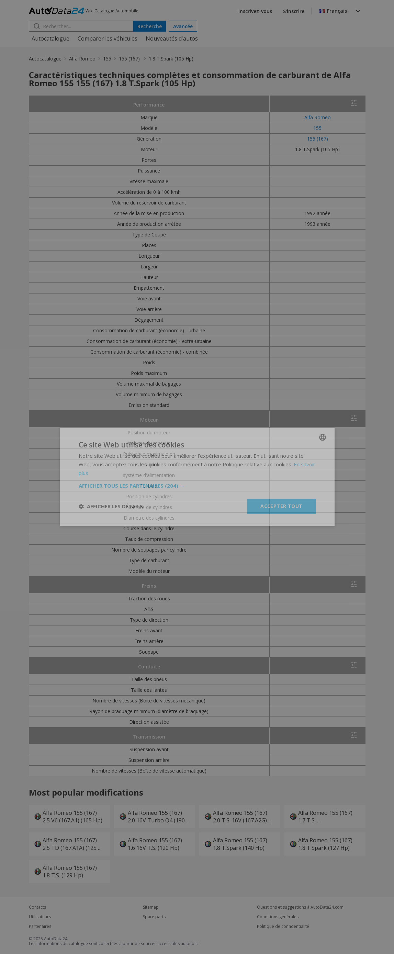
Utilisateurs (40, 917)
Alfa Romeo (82, 58)
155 (107, 58)
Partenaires (40, 926)
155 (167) (130, 58)
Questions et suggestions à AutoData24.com (300, 907)
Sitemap (151, 907)
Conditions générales (278, 917)
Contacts (37, 907)
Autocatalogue (50, 38)
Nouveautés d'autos (172, 38)
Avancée (183, 26)
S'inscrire (293, 11)
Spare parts (154, 917)
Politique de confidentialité (283, 926)
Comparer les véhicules (107, 38)
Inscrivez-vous (255, 11)
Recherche (149, 26)
